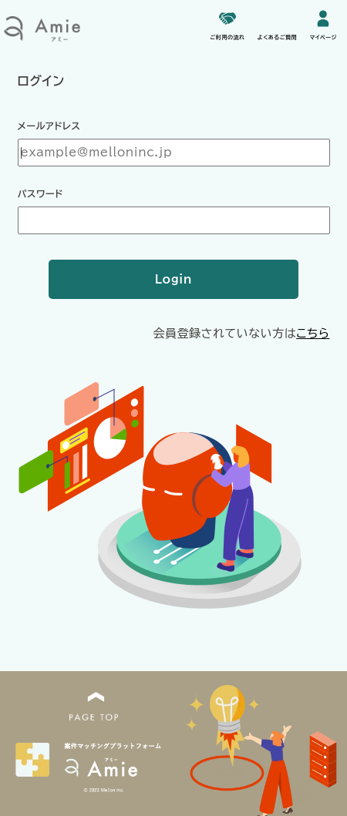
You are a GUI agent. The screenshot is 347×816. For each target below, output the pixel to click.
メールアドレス (49, 125)
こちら (312, 333)
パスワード (40, 193)
